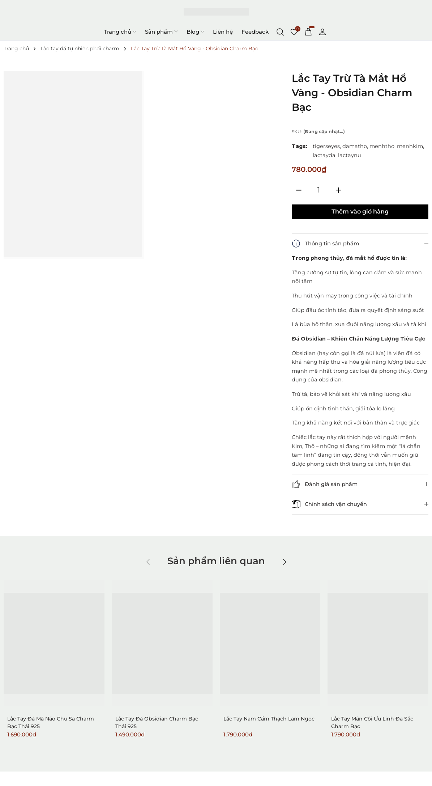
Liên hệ (223, 31)
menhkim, (410, 146)
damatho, (355, 146)
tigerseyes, (327, 146)
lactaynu (349, 155)
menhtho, (382, 146)
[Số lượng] (319, 190)
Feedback (255, 31)
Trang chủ (120, 31)
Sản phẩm (161, 31)
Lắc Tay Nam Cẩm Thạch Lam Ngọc (269, 718)
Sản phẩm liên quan (216, 561)
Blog (195, 31)
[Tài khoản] (322, 31)
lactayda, (325, 155)
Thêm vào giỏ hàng (360, 211)
